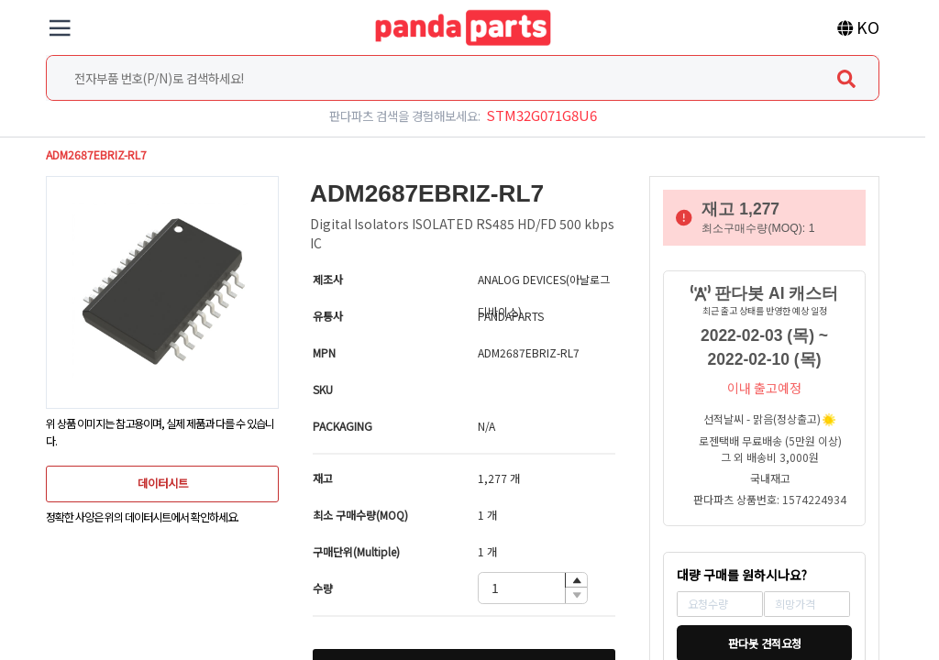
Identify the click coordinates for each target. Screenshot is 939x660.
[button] (576, 580)
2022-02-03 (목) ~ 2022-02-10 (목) (764, 347)
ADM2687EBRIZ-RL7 (96, 155)
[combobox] (462, 78)
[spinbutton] (533, 588)
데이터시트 (163, 483)
